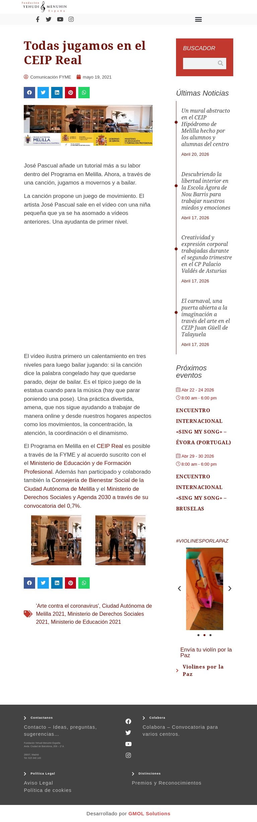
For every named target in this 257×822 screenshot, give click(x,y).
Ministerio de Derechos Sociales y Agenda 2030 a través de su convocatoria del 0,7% (86, 497)
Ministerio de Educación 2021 (86, 622)
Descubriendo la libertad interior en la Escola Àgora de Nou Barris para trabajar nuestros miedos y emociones (205, 191)
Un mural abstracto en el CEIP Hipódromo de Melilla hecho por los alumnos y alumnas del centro (205, 127)
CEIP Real (110, 446)
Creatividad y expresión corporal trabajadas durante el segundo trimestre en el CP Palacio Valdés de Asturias (206, 254)
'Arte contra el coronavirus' (67, 606)
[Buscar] (220, 63)
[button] (198, 19)
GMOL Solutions (149, 813)
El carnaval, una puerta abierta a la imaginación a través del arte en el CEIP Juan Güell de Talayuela (205, 318)
